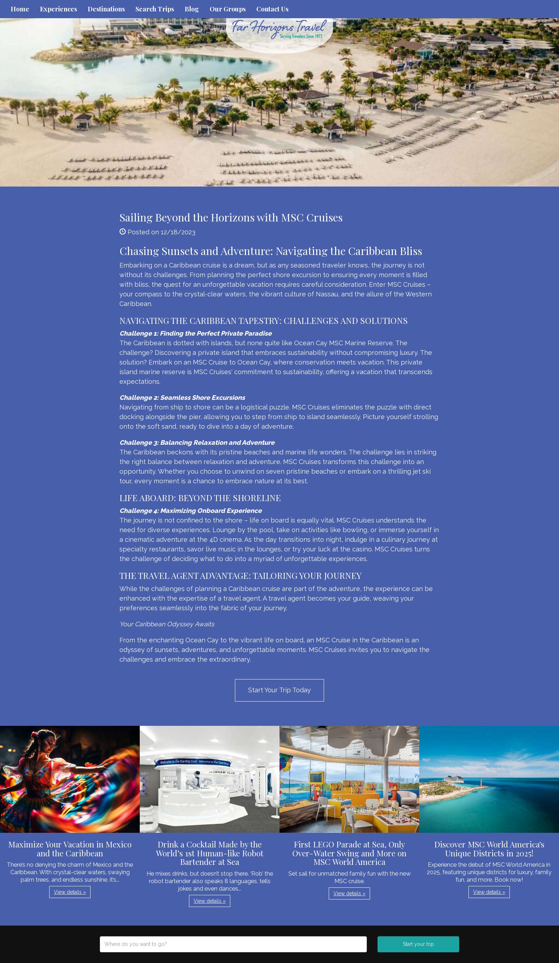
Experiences (58, 9)
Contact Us (272, 9)
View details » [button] (70, 892)
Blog (192, 9)
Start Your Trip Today (279, 690)
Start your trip (418, 944)
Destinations (106, 9)
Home (20, 9)
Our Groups (228, 9)
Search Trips (154, 9)
